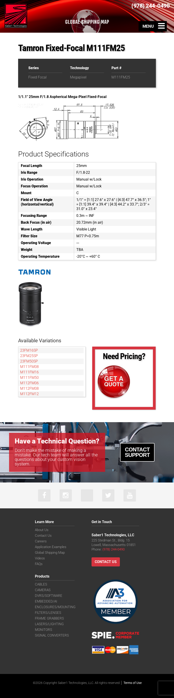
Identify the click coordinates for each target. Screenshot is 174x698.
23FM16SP (29, 350)
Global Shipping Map (50, 553)
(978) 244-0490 (113, 550)
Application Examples (50, 547)
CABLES (41, 585)
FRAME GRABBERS (49, 619)
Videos (40, 558)
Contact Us (43, 536)
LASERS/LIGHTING (49, 624)
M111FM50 (29, 377)
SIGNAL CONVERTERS (52, 636)
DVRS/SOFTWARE (48, 596)
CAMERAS (43, 590)
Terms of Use (132, 683)
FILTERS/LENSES (48, 613)
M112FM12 (29, 394)
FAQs (39, 564)
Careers (41, 541)
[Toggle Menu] (153, 26)
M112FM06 (29, 383)
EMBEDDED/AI (46, 602)
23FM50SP (29, 361)
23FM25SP (29, 356)
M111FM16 (29, 372)
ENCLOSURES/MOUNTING (55, 607)
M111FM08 (29, 367)
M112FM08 (29, 388)
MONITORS (43, 630)
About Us (41, 530)
